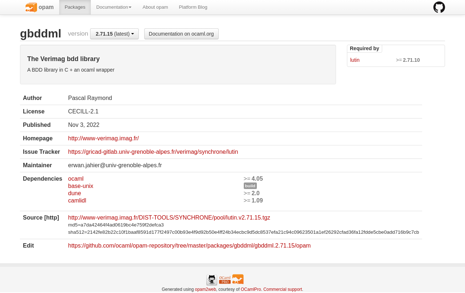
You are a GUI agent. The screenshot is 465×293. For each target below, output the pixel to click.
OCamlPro (251, 289)
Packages (75, 7)
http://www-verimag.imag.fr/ (103, 138)
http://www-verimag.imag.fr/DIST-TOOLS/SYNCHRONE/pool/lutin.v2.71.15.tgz (169, 217)
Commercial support (282, 289)
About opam (155, 7)
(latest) (115, 34)
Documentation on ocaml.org (181, 34)
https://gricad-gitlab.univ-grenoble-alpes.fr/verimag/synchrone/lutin (153, 152)
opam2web (205, 289)
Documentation (114, 7)
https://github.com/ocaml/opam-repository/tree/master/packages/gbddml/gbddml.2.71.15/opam (189, 245)
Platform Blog (193, 7)
